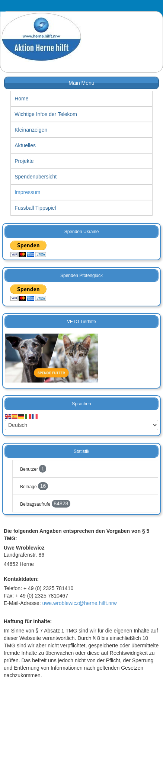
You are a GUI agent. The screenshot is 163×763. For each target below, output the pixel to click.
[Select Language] (81, 425)
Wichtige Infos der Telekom (46, 114)
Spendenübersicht (36, 177)
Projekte (24, 161)
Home (21, 99)
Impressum (27, 192)
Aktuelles (25, 145)
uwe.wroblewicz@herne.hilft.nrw (79, 603)
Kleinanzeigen (31, 130)
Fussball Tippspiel (35, 208)
